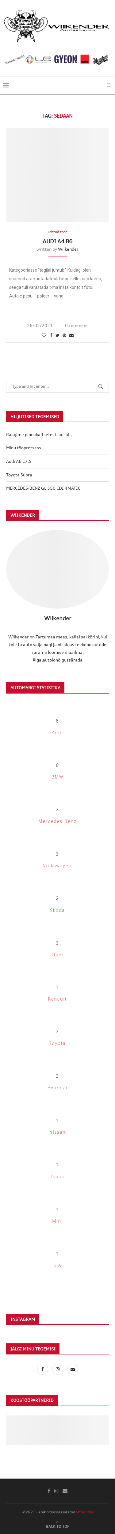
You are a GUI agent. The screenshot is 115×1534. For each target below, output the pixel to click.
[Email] (73, 1369)
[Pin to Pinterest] (64, 335)
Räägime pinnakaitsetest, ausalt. (39, 434)
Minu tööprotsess (23, 447)
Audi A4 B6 (57, 241)
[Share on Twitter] (57, 335)
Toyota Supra (19, 474)
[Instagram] (58, 1369)
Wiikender (68, 249)
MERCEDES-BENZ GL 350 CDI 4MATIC (43, 488)
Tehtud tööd (57, 232)
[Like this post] (44, 335)
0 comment (76, 325)
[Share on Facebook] (51, 335)
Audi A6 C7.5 (19, 461)
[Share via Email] (71, 335)
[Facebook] (43, 1369)
